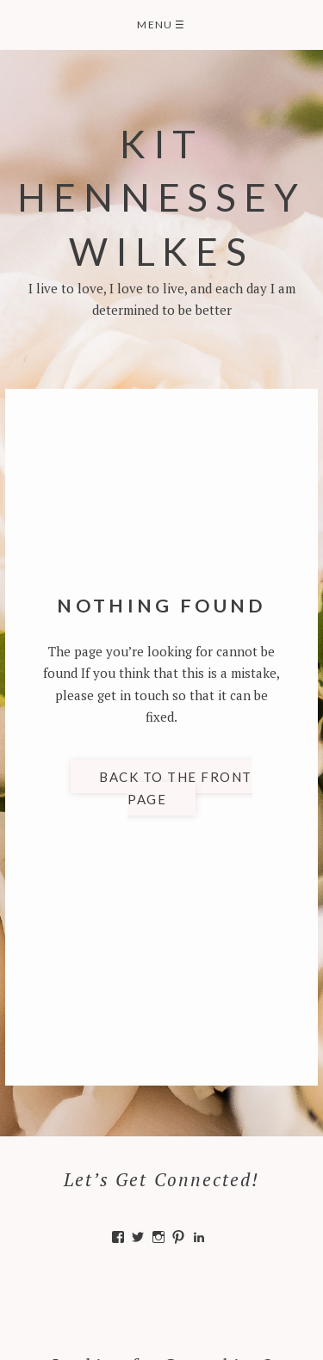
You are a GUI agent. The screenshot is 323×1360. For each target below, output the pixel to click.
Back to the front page (175, 788)
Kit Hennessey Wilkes (161, 197)
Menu (161, 24)
